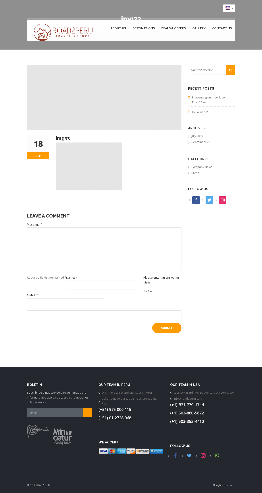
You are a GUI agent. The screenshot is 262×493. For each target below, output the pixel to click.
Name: (71, 277)
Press (195, 173)
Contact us (222, 28)
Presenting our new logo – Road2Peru (209, 99)
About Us (118, 28)
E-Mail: (32, 295)
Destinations (144, 28)
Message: (34, 224)
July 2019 (197, 136)
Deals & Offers (173, 28)
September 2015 (202, 142)
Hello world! (200, 112)
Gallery (199, 28)
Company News (201, 167)
